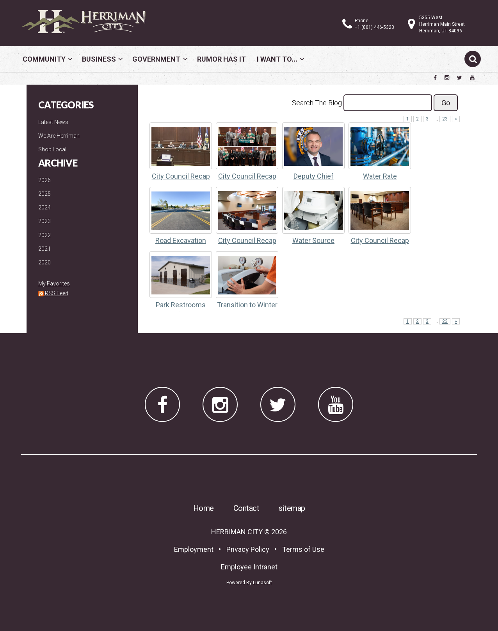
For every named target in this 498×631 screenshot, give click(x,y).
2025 (44, 194)
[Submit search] (472, 59)
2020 (44, 262)
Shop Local (52, 149)
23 (445, 119)
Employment (193, 549)
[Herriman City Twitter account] (459, 77)
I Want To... (277, 59)
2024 (44, 207)
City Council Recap (181, 176)
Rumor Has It (221, 59)
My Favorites (54, 283)
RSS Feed (53, 293)
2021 (44, 249)
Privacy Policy (247, 549)
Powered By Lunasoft (249, 582)
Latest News (53, 122)
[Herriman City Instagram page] (447, 77)
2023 (44, 221)
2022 (44, 235)
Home (203, 508)
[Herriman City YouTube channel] (472, 77)
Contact (246, 508)
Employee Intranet (249, 567)
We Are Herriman (59, 136)
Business (99, 59)
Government (156, 59)
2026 (44, 180)
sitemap (292, 508)
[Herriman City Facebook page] (435, 77)
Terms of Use (303, 549)
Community (44, 59)
